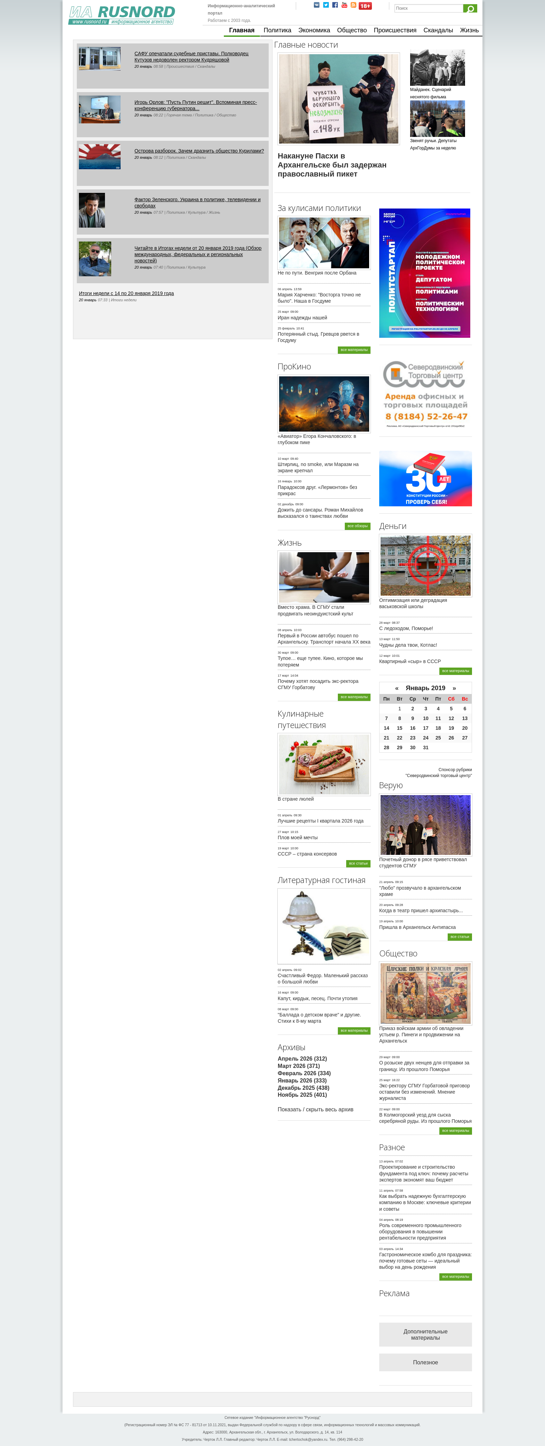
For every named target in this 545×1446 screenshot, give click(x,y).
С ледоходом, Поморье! (406, 628)
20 (465, 728)
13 (465, 718)
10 (426, 718)
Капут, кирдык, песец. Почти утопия (318, 998)
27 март (283, 832)
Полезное (425, 1362)
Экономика (314, 30)
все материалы (354, 350)
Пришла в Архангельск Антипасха (417, 927)
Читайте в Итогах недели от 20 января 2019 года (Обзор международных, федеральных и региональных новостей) (198, 254)
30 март (283, 652)
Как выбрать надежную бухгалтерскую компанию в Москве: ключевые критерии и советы (425, 1202)
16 (413, 728)
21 (386, 738)
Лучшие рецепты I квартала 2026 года (321, 821)
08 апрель (285, 630)
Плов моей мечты (298, 837)
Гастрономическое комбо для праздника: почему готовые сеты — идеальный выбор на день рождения (425, 1261)
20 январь (143, 66)
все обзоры (358, 526)
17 (426, 728)
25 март (283, 311)
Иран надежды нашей (302, 317)
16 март (283, 992)
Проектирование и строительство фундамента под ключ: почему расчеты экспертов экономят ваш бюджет (423, 1173)
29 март (385, 1057)
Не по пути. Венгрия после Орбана (317, 273)
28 (386, 747)
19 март (283, 848)
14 (386, 728)
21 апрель (386, 882)
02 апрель (285, 970)
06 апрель (285, 289)
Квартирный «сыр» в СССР (410, 661)
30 (413, 747)
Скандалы (438, 30)
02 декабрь (286, 504)
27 (465, 738)
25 (438, 738)
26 (451, 738)
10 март (283, 458)
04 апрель (386, 1220)
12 (451, 718)
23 (413, 738)
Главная (241, 30)
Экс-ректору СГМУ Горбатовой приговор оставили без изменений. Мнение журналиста (424, 1092)
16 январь (285, 481)
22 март (385, 1109)
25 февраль (286, 328)
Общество (352, 30)
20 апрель (386, 905)
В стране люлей (296, 799)
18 (438, 728)
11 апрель (386, 1190)
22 (399, 738)
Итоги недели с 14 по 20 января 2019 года (126, 293)
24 (426, 738)
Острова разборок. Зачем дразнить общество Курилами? (199, 151)
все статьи (358, 863)
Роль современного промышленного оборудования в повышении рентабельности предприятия (420, 1232)
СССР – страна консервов (307, 854)
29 (399, 747)
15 (399, 728)
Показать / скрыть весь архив (315, 1109)
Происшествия (395, 30)
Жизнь (469, 30)
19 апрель (386, 921)
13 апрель (386, 1161)
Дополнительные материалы (426, 1335)
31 (426, 747)
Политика (278, 30)
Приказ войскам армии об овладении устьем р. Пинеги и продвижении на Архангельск (421, 1035)
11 (438, 718)
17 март (283, 675)
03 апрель (386, 1249)
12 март (385, 655)
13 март (385, 639)
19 (451, 728)
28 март (385, 622)
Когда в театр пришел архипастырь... (421, 910)
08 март (283, 1009)
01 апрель (285, 815)
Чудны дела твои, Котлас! (408, 645)
